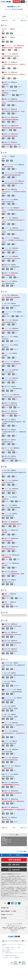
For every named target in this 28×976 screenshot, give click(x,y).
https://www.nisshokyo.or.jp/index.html (10, 896)
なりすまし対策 (5, 957)
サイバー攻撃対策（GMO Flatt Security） (9, 955)
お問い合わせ (14, 864)
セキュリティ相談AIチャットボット (9, 949)
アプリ (22, 1)
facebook (12, 903)
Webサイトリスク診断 (15, 947)
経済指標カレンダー (7, 840)
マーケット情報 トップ (9, 855)
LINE (16, 903)
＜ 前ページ (4, 20)
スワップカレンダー (7, 842)
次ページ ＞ (24, 20)
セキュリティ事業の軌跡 (14, 957)
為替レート (4, 838)
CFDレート (4, 843)
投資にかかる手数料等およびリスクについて (11, 874)
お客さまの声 (14, 870)
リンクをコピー (19, 903)
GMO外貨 (14, 936)
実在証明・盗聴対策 (6, 951)
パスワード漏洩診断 (6, 947)
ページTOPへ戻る (22, 851)
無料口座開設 (16, 1)
